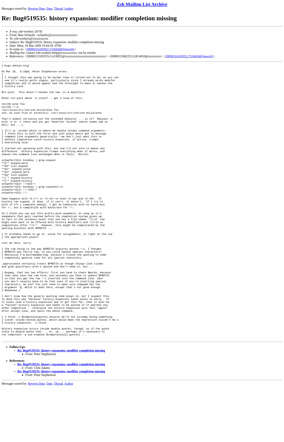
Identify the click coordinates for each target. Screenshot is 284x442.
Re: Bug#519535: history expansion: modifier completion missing (61, 405)
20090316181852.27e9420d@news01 (50, 49)
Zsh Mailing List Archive (142, 4)
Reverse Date (36, 8)
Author (68, 8)
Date (49, 8)
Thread (58, 8)
